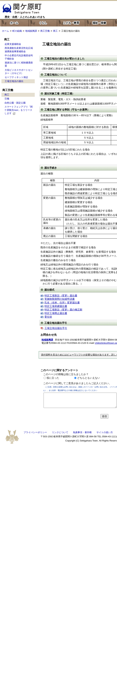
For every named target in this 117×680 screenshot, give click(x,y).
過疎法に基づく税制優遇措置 (19, 64)
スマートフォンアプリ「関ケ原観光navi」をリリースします (18, 110)
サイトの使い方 (104, 432)
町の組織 (17, 31)
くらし (43, 22)
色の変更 (64, 13)
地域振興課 (31, 31)
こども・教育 (71, 22)
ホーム (14, 22)
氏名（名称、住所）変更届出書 (62, 302)
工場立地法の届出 (14, 81)
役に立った (53, 377)
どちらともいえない (88, 377)
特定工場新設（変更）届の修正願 (63, 309)
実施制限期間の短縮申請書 (59, 298)
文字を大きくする (86, 13)
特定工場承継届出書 (55, 306)
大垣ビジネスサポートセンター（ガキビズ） (19, 72)
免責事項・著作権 (82, 432)
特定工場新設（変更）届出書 (60, 295)
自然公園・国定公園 (15, 102)
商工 (55, 31)
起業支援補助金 (13, 44)
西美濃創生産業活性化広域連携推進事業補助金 (19, 50)
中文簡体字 (92, 7)
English (62, 6)
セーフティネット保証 (16, 77)
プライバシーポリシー (35, 432)
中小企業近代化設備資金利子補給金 (19, 57)
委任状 (48, 316)
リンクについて (60, 432)
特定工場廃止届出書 (55, 313)
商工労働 (45, 31)
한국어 (75, 7)
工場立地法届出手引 (55, 328)
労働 (6, 98)
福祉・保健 (99, 22)
